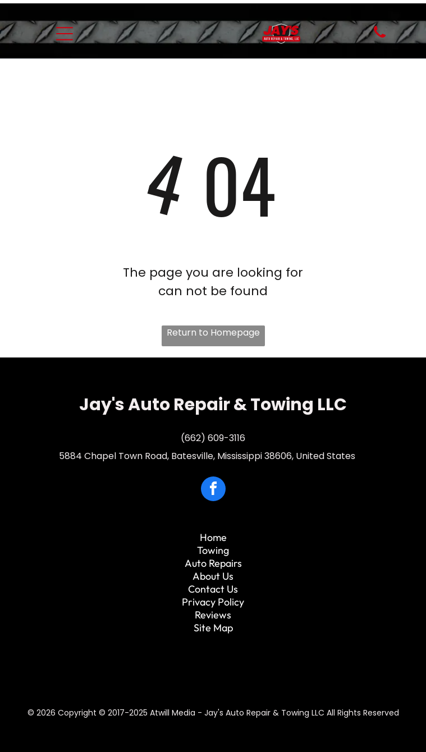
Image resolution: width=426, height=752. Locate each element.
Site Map (213, 627)
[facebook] (213, 490)
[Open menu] (64, 33)
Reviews (213, 614)
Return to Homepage (213, 332)
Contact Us (213, 589)
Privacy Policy (213, 601)
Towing (213, 550)
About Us (213, 576)
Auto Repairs (213, 563)
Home (213, 537)
